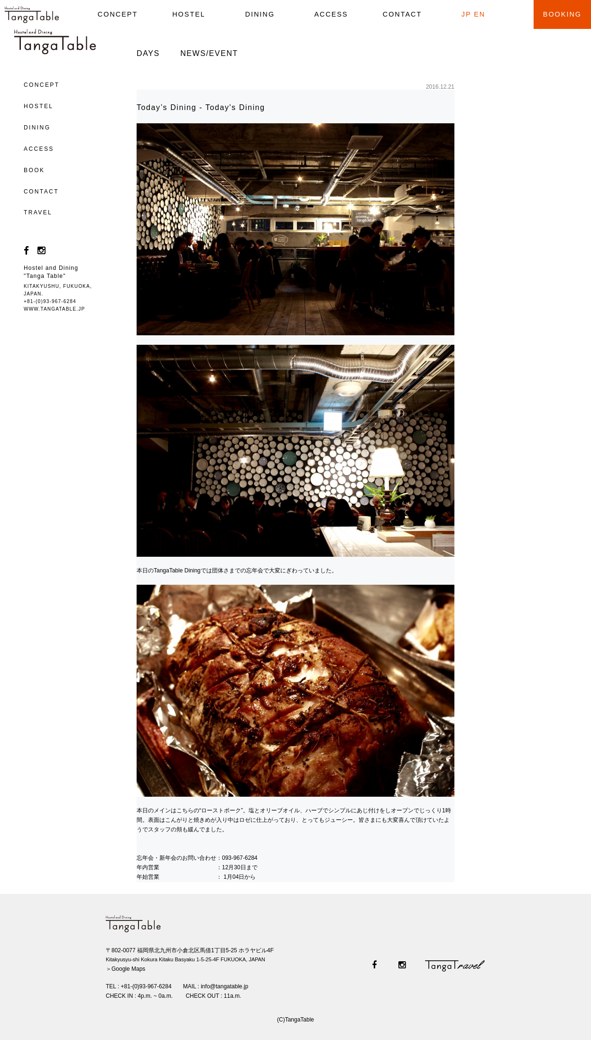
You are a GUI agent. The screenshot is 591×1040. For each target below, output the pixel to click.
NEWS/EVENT (209, 53)
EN (479, 14)
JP (466, 14)
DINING (260, 14)
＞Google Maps (125, 969)
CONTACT (402, 14)
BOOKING (562, 14)
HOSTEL (188, 14)
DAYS (148, 53)
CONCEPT (118, 14)
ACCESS (331, 14)
